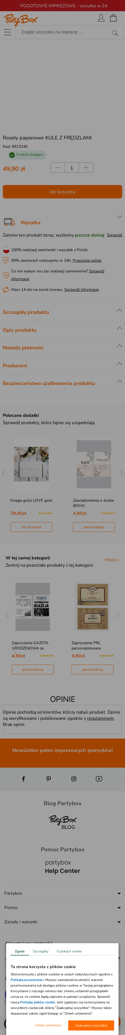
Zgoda (20, 951)
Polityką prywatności (27, 980)
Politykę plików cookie (37, 1002)
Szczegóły (40, 951)
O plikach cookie (69, 951)
